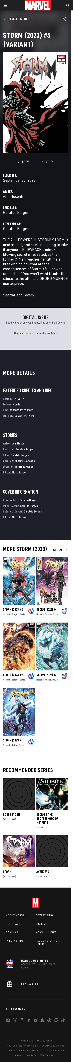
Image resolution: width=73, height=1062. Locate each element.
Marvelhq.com (46, 932)
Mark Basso (19, 472)
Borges (15, 614)
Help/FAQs (13, 923)
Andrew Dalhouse (25, 460)
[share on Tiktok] (63, 1021)
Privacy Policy (44, 1040)
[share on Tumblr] (29, 1021)
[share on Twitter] (15, 1021)
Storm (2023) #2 (46, 675)
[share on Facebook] (8, 1021)
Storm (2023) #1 (13, 740)
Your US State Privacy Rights (22, 1045)
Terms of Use (26, 1040)
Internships (15, 940)
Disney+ (41, 923)
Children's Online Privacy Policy (23, 1050)
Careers (12, 932)
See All (60, 550)
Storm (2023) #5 (13, 609)
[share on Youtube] (36, 1021)
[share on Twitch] (56, 1021)
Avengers (42, 872)
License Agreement (54, 1050)
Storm (7, 872)
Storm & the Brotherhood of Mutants (47, 818)
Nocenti (7, 614)
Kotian (48, 679)
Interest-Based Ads (25, 1055)
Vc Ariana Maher (24, 466)
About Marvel (16, 915)
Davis (22, 614)
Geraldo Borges (16, 212)
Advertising (44, 915)
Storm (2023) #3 (13, 675)
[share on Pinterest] (49, 1021)
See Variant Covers (18, 295)
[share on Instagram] (22, 1021)
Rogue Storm (11, 814)
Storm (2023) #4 (46, 609)
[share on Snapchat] (42, 1021)
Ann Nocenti (13, 196)
